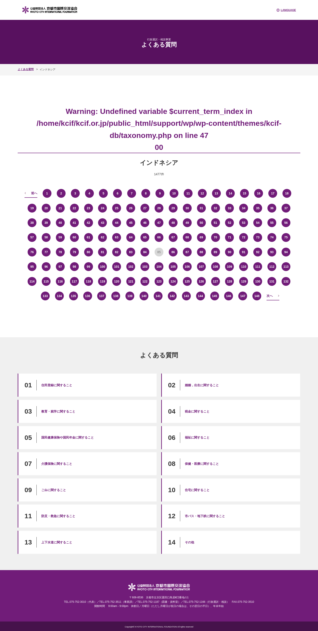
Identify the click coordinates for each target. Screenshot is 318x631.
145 (214, 296)
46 (145, 222)
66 (159, 237)
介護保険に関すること (56, 463)
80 (88, 252)
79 (74, 252)
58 (46, 237)
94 (286, 252)
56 (286, 222)
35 (257, 208)
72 (244, 237)
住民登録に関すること (56, 385)
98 (74, 266)
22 (74, 208)
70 (215, 237)
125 (187, 281)
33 (229, 208)
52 (229, 222)
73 (257, 237)
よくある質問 (26, 69)
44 (117, 222)
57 (32, 237)
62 (102, 237)
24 (102, 208)
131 (271, 281)
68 (187, 237)
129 (243, 281)
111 (257, 266)
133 (45, 296)
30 (187, 208)
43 (102, 222)
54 (257, 222)
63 (117, 237)
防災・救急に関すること (58, 516)
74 (272, 237)
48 (173, 222)
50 (201, 222)
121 (130, 281)
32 (215, 208)
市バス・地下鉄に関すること (205, 516)
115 (46, 281)
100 (102, 266)
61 (88, 237)
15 (244, 193)
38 (32, 222)
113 (285, 266)
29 (173, 208)
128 (229, 281)
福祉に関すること (197, 437)
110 (243, 266)
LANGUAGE (288, 10)
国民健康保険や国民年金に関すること (67, 437)
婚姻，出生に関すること (202, 385)
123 (158, 281)
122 (144, 281)
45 (130, 222)
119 (102, 281)
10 (174, 193)
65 (145, 237)
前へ (34, 193)
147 (242, 296)
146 (228, 296)
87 (187, 252)
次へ (270, 295)
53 (244, 222)
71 (229, 237)
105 (173, 266)
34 (244, 208)
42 (88, 222)
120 (116, 281)
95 (32, 266)
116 (60, 281)
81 (102, 252)
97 (60, 266)
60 (74, 237)
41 (74, 222)
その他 (189, 542)
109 (229, 266)
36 (272, 208)
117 (74, 281)
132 (285, 281)
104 (158, 266)
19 (32, 208)
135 (73, 296)
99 (88, 266)
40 (60, 222)
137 (101, 296)
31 (201, 208)
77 (46, 252)
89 (215, 252)
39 (46, 222)
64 (130, 237)
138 (115, 296)
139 (129, 296)
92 (257, 252)
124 (173, 281)
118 (88, 281)
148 (256, 296)
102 (130, 266)
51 (215, 222)
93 (272, 252)
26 (130, 208)
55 (272, 222)
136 (87, 296)
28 (159, 208)
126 (201, 281)
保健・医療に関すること (202, 463)
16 (258, 193)
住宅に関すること (197, 490)
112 (271, 266)
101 (116, 266)
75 (286, 237)
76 (32, 252)
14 (230, 193)
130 (257, 281)
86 (173, 252)
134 (59, 296)
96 (46, 266)
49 (187, 222)
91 (244, 252)
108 (215, 266)
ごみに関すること (53, 490)
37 (286, 208)
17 (272, 193)
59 (60, 237)
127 (215, 281)
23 (88, 208)
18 (287, 193)
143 (186, 296)
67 (173, 237)
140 (143, 296)
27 (145, 208)
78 (60, 252)
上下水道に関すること (56, 542)
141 (158, 296)
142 (172, 296)
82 (117, 252)
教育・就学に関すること (58, 411)
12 (202, 193)
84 (145, 252)
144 (200, 296)
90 (229, 252)
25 (117, 208)
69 (201, 237)
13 (216, 193)
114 (31, 281)
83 (130, 252)
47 (159, 222)
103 (144, 266)
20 (46, 208)
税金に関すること (197, 411)
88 (201, 252)
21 (60, 208)
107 (201, 266)
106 (187, 266)
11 (188, 193)
